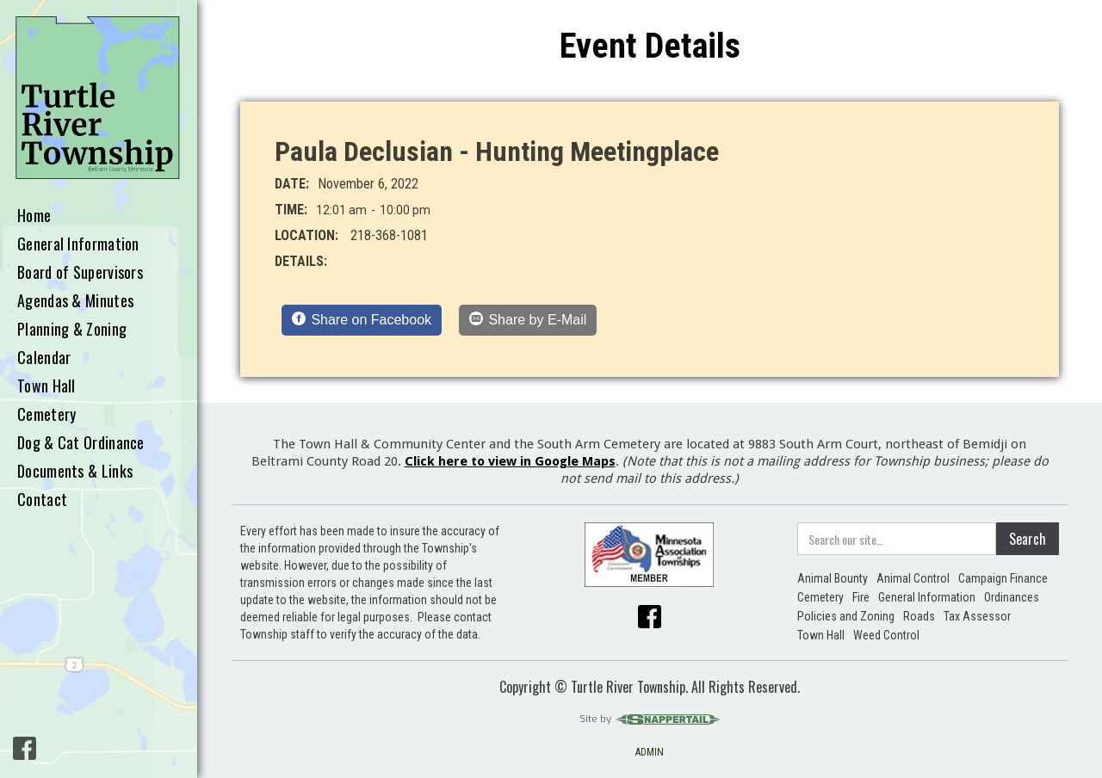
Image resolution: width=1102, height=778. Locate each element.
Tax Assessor (977, 616)
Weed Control (886, 635)
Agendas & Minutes (75, 301)
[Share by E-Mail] (528, 320)
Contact (42, 500)
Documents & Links (75, 471)
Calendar (44, 358)
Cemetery (46, 414)
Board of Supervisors (80, 272)
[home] (99, 98)
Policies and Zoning (846, 616)
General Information (78, 244)
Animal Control (913, 578)
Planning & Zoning (72, 329)
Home (34, 216)
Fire (861, 597)
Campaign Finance (1003, 578)
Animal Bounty (832, 578)
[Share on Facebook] (362, 320)
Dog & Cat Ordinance (81, 443)
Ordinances (1011, 597)
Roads (919, 616)
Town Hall (46, 386)
